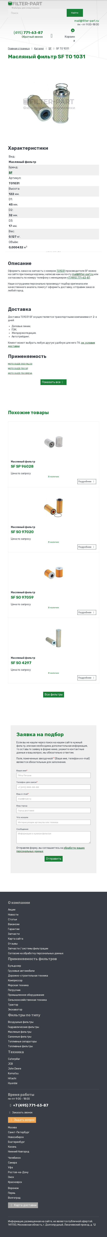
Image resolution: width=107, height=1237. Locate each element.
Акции (11, 909)
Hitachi (12, 1077)
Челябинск (14, 1156)
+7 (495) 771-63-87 (78, 277)
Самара (12, 1161)
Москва (12, 1126)
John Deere (14, 1068)
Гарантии (13, 928)
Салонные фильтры (19, 1036)
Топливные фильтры (20, 1045)
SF (10, 172)
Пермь (11, 1192)
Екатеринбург (16, 1141)
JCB (10, 1063)
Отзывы (13, 943)
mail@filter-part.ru (86, 20)
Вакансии (13, 923)
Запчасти (14, 933)
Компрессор (15, 979)
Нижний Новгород (18, 1150)
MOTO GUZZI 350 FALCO (20, 364)
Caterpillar (14, 1058)
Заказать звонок (20, 1111)
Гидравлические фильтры (23, 1026)
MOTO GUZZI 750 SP (18, 368)
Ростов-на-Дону (18, 1171)
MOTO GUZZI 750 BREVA (20, 373)
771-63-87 (28, 33)
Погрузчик (14, 989)
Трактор (13, 1004)
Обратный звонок (32, 36)
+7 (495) (28, 1105)
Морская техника (18, 984)
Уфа (10, 1166)
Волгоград (14, 1196)
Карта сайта (15, 938)
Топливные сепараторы (22, 1041)
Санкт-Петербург (18, 1131)
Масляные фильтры (19, 1031)
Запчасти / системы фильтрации (28, 947)
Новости (13, 913)
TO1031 (61, 270)
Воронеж (13, 1187)
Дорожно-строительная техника (28, 975)
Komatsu (13, 1072)
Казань (12, 1145)
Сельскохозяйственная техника (27, 999)
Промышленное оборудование (26, 994)
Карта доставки (23, 1204)
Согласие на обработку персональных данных (35, 952)
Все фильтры (54, 694)
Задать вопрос (22, 1119)
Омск (11, 1176)
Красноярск (15, 1181)
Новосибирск (16, 1136)
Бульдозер (14, 965)
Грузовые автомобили (21, 970)
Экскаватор (15, 1008)
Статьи (12, 918)
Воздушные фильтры (21, 1021)
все (53, 382)
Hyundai (12, 1082)
